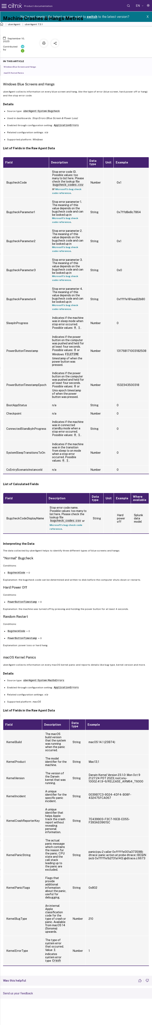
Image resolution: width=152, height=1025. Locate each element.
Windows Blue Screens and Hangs (22, 66)
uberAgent (14, 24)
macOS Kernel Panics (16, 72)
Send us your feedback (18, 993)
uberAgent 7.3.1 (34, 24)
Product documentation (33, 6)
